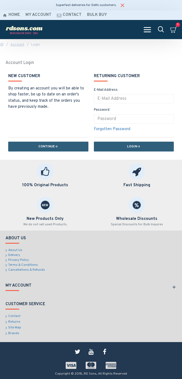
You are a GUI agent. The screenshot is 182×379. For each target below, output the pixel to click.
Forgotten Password (112, 129)
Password (101, 110)
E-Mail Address (106, 90)
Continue (46, 146)
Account (17, 45)
